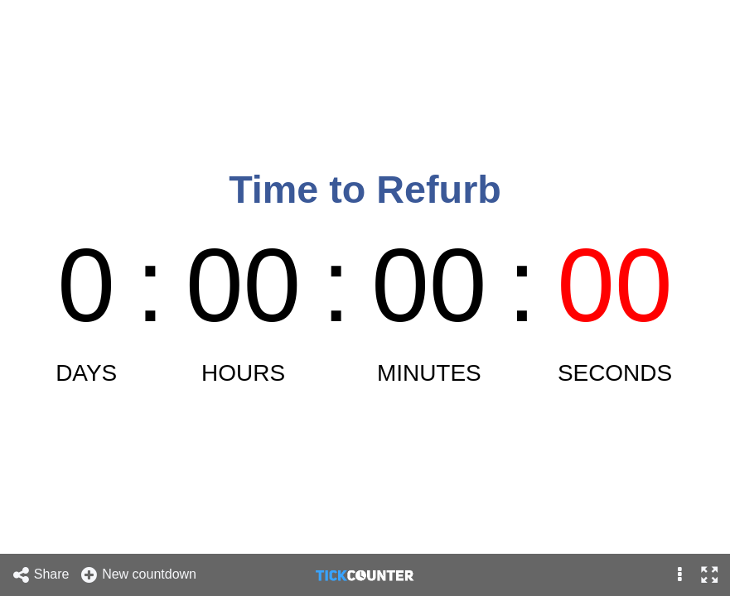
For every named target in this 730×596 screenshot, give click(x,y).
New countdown (138, 575)
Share (40, 575)
